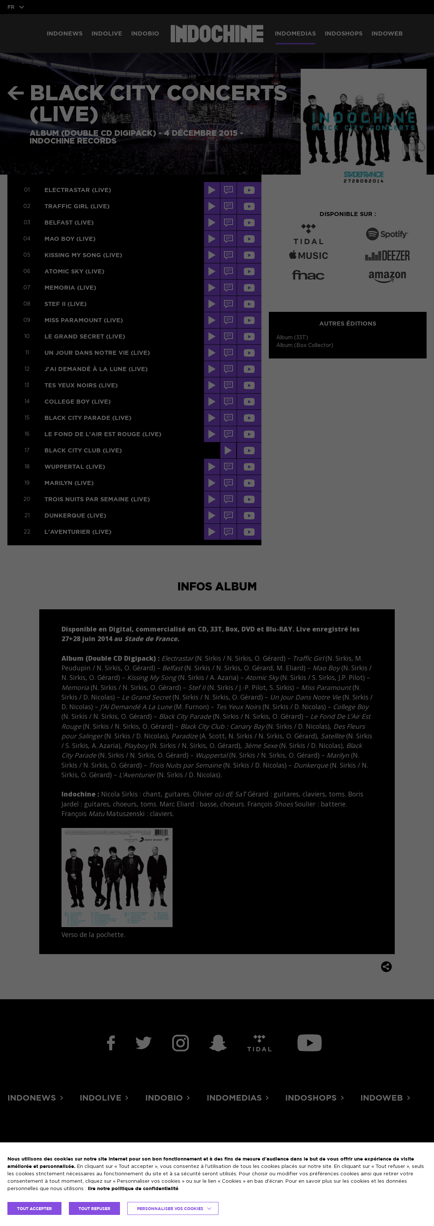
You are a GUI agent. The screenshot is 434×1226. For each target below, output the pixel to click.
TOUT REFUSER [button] (94, 1208)
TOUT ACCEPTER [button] (34, 1208)
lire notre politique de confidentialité (133, 1188)
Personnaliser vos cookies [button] (170, 1208)
